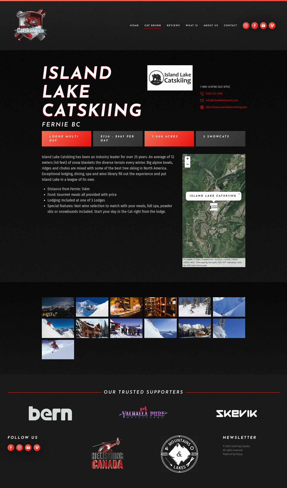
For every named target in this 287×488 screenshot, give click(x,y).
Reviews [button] (173, 26)
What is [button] (192, 26)
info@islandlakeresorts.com (222, 100)
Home (134, 26)
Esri (198, 259)
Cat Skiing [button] (153, 26)
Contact (230, 26)
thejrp (238, 454)
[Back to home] (30, 25)
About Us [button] (211, 26)
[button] (213, 207)
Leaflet (187, 259)
